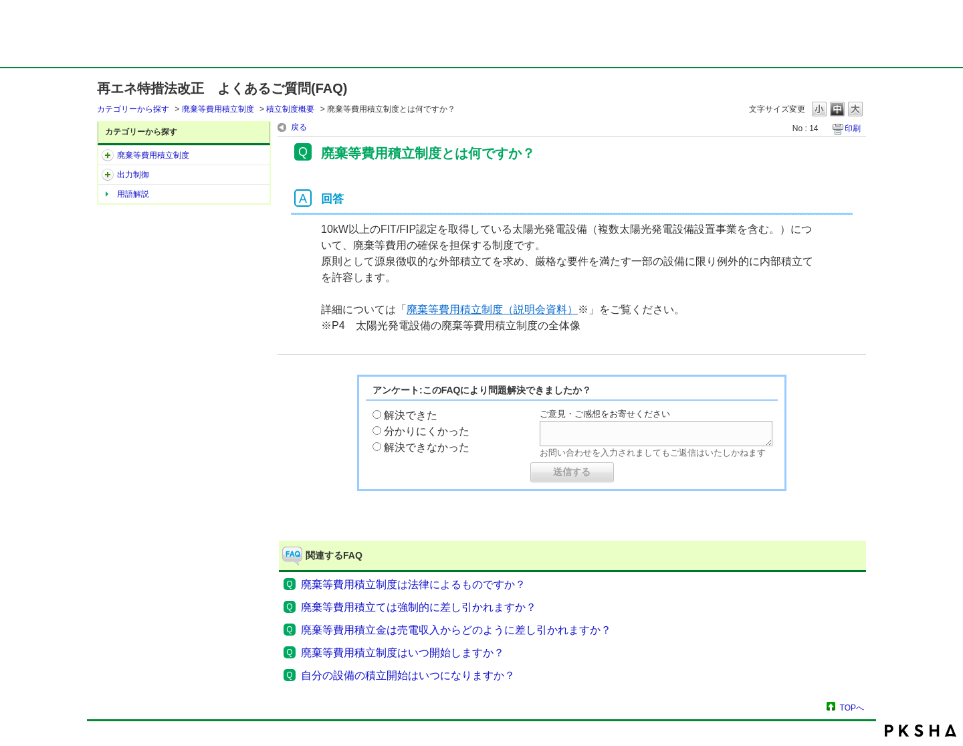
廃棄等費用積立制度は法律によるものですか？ (413, 584)
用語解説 (133, 194)
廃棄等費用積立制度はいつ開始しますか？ (402, 652)
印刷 (853, 128)
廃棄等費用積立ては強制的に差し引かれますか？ (418, 607)
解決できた (410, 415)
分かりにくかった (426, 431)
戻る (299, 127)
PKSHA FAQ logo (920, 730)
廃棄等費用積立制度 (218, 109)
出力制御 (133, 174)
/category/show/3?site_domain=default (108, 175)
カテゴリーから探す (133, 109)
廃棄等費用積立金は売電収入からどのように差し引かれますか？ (456, 630)
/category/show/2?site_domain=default (108, 155)
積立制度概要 (290, 109)
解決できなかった (426, 447)
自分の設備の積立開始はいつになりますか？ (408, 675)
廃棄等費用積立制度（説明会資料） (492, 309)
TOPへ (852, 707)
